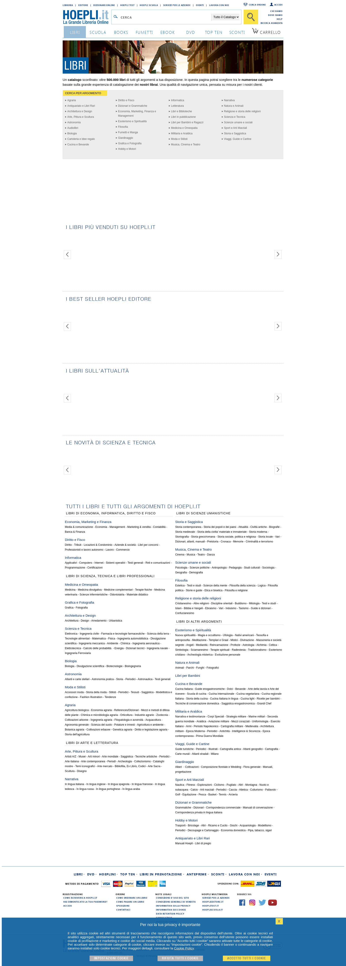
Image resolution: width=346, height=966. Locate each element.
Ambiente (112, 643)
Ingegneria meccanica (92, 643)
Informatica (177, 100)
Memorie (238, 541)
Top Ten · (129, 874)
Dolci (230, 688)
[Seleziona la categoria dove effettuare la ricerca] (225, 17)
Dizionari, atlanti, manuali (190, 541)
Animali (179, 667)
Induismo (231, 608)
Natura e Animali (233, 105)
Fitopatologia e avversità (129, 719)
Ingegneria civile (89, 633)
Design (85, 620)
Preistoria (212, 541)
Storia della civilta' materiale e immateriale (222, 531)
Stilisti (112, 692)
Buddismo (240, 603)
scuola (98, 32)
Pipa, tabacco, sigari (260, 830)
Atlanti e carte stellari (77, 679)
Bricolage (193, 825)
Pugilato (231, 784)
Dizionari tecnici (135, 648)
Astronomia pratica (103, 679)
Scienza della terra (158, 633)
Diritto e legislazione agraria (151, 729)
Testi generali (135, 562)
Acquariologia (248, 825)
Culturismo (256, 789)
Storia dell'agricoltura (77, 734)
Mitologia (254, 603)
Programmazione (75, 567)
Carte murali (182, 753)
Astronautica (145, 679)
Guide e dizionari (261, 608)
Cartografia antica (230, 749)
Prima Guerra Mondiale (209, 736)
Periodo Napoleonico (206, 726)
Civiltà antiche (258, 527)
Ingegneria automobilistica (132, 638)
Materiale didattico (137, 594)
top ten (214, 32)
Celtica (273, 645)
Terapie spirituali (219, 649)
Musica (191, 554)
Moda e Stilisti (179, 139)
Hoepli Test (127, 5)
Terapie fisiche (143, 589)
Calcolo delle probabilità (97, 648)
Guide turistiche (184, 749)
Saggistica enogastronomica (238, 703)
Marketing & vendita (139, 527)
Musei (82, 756)
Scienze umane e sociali (238, 122)
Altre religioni (201, 603)
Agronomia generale (77, 724)
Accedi (278, 4)
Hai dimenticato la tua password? (85, 901)
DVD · (92, 874)
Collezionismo (142, 761)
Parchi (190, 667)
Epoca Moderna (195, 731)
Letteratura (177, 105)
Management (117, 527)
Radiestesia (239, 649)
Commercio (123, 549)
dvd (190, 32)
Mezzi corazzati (240, 721)
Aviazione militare (218, 721)
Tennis (222, 794)
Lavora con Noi (219, 5)
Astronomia (74, 122)
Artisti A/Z (70, 756)
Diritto (68, 544)
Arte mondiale (110, 756)
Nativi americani (244, 635)
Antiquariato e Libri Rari (81, 105)
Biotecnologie (114, 666)
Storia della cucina (197, 698)
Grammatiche (183, 807)
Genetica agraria (122, 729)
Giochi (233, 825)
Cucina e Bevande (78, 144)
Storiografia (182, 536)
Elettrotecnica (73, 648)
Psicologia (181, 567)
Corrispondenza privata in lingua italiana (198, 812)
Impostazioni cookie (111, 958)
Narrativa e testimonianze (190, 716)
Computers (85, 562)
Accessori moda (74, 692)
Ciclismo (219, 784)
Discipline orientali (222, 603)
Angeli (190, 645)
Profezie (235, 645)
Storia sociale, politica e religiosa (236, 536)
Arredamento (98, 620)
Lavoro (110, 549)
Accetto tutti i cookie (246, 958)
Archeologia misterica (200, 654)
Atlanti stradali (200, 753)
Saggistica (147, 692)
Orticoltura (126, 715)
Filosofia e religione (236, 590)
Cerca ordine (257, 4)
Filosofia (123, 126)
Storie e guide (194, 590)
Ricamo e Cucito (218, 825)
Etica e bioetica (213, 590)
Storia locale (265, 536)
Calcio (194, 789)
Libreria (68, 5)
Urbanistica (115, 620)
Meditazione (199, 640)
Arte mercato (105, 766)
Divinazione (247, 640)
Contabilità (159, 527)
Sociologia (268, 567)
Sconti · (219, 874)
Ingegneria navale (157, 648)
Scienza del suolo (101, 724)
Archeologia (125, 761)
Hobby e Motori (127, 148)
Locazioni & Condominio (98, 544)
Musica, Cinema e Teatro (185, 144)
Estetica (180, 585)
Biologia (72, 133)
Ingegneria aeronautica (146, 643)
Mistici (234, 640)
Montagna (251, 784)
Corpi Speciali (216, 716)
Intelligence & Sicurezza (246, 731)
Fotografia (82, 607)
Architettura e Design (79, 111)
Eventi (200, 5)
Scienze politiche (199, 567)
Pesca (202, 794)
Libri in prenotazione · (162, 874)
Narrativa (229, 100)
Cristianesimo (183, 603)
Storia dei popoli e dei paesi (220, 527)
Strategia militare (236, 716)
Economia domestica (233, 830)
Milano (214, 753)
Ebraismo (210, 608)
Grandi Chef (264, 703)
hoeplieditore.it (212, 901)
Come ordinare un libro (131, 897)
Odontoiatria (117, 594)
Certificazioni (95, 567)
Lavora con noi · (245, 874)
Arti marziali (207, 789)
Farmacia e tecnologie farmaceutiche (123, 633)
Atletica (243, 789)
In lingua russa (85, 789)
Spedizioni (123, 905)
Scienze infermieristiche (94, 594)
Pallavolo (270, 789)
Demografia (196, 572)
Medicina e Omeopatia (184, 127)
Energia (119, 648)
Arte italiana (72, 761)
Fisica (111, 638)
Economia (101, 527)
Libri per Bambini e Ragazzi (187, 122)
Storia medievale (185, 531)
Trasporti (180, 825)
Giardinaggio (125, 137)
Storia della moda (96, 692)
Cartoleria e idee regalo (81, 139)
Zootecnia (162, 715)
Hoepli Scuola (149, 5)
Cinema (179, 554)
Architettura (71, 620)
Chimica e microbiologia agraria (99, 715)
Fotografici (213, 667)
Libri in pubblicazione (183, 116)
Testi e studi (194, 585)
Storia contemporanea (188, 527)
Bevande (240, 688)
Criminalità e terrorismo (259, 541)
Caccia (233, 789)
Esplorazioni (204, 784)
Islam (178, 608)
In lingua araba (131, 789)
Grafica (69, 607)
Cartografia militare (232, 726)
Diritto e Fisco (126, 100)
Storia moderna (258, 531)
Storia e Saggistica (235, 133)
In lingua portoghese (108, 789)
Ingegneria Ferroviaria (78, 653)
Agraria (71, 100)
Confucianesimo (184, 613)
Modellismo (264, 825)
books (121, 32)
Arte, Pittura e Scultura (80, 116)
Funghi (200, 667)
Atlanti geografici (253, 749)
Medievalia (251, 726)
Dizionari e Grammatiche (132, 105)
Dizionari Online (104, 5)
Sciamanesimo (199, 649)
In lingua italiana (74, 784)
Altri (240, 784)
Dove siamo (275, 15)
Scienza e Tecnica (234, 116)
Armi (189, 726)
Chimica (125, 643)
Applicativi (71, 562)
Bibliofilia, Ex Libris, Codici (130, 766)
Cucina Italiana (184, 688)
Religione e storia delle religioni (242, 111)
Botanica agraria (74, 729)
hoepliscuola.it (212, 909)
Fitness (190, 784)
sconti (237, 32)
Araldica (201, 721)
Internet (98, 562)
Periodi (111, 761)
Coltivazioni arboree (76, 719)
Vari (277, 536)
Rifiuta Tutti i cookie (180, 958)
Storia (119, 679)
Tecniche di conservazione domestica (197, 703)
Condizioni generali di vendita (176, 901)
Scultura (70, 771)
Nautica (179, 784)
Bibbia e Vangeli (193, 608)
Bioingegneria (133, 666)
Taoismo (244, 608)
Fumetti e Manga (128, 132)
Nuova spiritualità (185, 635)
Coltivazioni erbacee (98, 729)
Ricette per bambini (268, 698)
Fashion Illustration (91, 697)
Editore (83, 5)
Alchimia (261, 645)
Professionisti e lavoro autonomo (84, 549)
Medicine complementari (118, 589)
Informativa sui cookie (171, 909)
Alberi (179, 766)
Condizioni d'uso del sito (172, 897)
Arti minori (94, 756)
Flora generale (251, 766)
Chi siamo (276, 11)
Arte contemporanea (93, 761)
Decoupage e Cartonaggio (203, 830)
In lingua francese (142, 784)
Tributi (77, 544)
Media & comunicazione (79, 527)
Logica (261, 585)
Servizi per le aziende (177, 5)
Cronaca (226, 541)
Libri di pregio (203, 843)
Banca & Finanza (75, 531)
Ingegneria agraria (101, 719)
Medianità (201, 645)
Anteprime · (198, 874)
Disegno (82, 771)
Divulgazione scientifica (90, 666)
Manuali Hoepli (184, 843)
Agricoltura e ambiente (150, 724)
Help (280, 19)
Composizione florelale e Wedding (221, 766)
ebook (167, 32)
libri (75, 32)
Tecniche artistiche (146, 756)
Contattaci (123, 909)
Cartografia (271, 749)
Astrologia (248, 645)
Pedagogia (235, 567)
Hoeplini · (108, 874)
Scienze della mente (215, 585)
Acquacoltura (153, 719)
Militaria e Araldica (181, 133)
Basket (212, 794)
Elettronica (71, 633)
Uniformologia (260, 721)
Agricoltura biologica (77, 710)
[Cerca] (251, 17)
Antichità (225, 731)
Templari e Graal (218, 640)
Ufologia (228, 635)
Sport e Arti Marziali (235, 127)
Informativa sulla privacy (173, 905)
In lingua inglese (95, 784)
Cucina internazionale (221, 693)
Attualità (243, 527)
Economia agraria (101, 710)
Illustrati (213, 749)
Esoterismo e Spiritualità (132, 121)
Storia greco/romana (203, 536)
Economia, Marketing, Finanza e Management (137, 113)
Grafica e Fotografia (129, 143)
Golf (177, 794)
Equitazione (189, 794)
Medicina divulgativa (90, 589)
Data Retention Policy (170, 913)
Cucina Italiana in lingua (224, 698)
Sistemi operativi (115, 562)
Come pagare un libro (130, 901)
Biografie (274, 527)
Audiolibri (72, 127)
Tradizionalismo (257, 649)
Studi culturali (252, 567)
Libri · (79, 874)
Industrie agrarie (144, 715)
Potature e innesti (124, 724)
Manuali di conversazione (258, 807)
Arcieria (233, 794)
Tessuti (135, 692)
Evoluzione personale (227, 654)
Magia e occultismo (209, 635)
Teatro (201, 554)
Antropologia (219, 567)
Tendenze (110, 697)
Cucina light (247, 698)
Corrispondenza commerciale (223, 807)
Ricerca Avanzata (272, 23)
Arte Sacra (154, 766)
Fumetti (144, 32)
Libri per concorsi (148, 544)
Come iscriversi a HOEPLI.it (80, 897)
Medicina (70, 589)
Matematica (99, 638)
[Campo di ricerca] (166, 17)
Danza (211, 554)
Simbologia (181, 649)
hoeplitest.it (210, 905)
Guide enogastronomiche (210, 688)
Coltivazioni (192, 766)
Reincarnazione (219, 645)
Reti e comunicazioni (157, 562)
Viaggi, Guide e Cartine (237, 139)
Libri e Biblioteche (181, 111)
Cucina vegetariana (248, 693)
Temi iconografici (85, 766)
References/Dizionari (126, 710)
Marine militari (256, 716)
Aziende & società (125, 544)
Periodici (130, 679)
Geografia (181, 572)
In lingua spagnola (118, 784)
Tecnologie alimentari (77, 638)
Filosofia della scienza (242, 585)
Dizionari (199, 807)
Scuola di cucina (196, 693)
